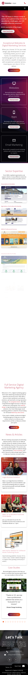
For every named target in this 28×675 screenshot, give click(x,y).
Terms (7, 667)
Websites (14, 95)
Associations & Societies (8, 191)
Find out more (14, 107)
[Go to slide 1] (3, 621)
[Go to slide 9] (22, 621)
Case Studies (14, 70)
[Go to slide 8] (20, 621)
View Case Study (8, 31)
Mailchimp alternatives (17, 412)
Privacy (12, 667)
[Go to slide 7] (17, 621)
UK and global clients (14, 402)
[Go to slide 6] (15, 621)
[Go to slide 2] (5, 621)
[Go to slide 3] (8, 621)
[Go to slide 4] (10, 621)
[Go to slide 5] (12, 621)
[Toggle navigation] (24, 8)
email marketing (17, 450)
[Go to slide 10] (24, 621)
